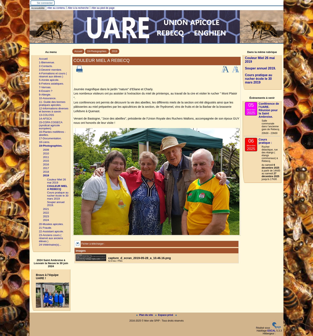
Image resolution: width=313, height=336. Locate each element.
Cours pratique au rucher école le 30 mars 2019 (57, 195)
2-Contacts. (46, 66)
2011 (46, 157)
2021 (46, 209)
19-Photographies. (97, 51)
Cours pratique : (265, 141)
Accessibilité (38, 8)
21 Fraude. (45, 227)
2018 (46, 171)
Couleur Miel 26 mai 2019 (56, 181)
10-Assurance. (47, 98)
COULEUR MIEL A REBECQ (57, 187)
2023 (46, 216)
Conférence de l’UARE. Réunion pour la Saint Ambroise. (269, 110)
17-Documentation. (50, 138)
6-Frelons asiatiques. (51, 83)
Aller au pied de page (102, 8)
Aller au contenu (56, 8)
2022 (46, 212)
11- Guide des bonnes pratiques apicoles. (52, 103)
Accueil (78, 51)
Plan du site (145, 315)
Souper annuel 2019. (260, 68)
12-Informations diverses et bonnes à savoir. (53, 110)
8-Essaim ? (45, 90)
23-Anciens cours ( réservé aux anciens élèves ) (51, 238)
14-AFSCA (45, 118)
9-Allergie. (45, 94)
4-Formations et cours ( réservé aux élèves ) (53, 75)
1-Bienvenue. (47, 62)
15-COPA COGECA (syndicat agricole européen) (50, 125)
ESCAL (271, 330)
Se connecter (45, 2)
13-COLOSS (46, 114)
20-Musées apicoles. (51, 224)
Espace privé (164, 315)
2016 (46, 164)
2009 (46, 149)
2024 (46, 220)
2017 (46, 168)
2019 (114, 51)
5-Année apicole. (49, 79)
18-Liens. (44, 142)
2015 (46, 160)
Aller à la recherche (78, 8)
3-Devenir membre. (50, 69)
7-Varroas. (45, 87)
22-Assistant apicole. (51, 231)
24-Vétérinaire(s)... (50, 244)
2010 (46, 153)
